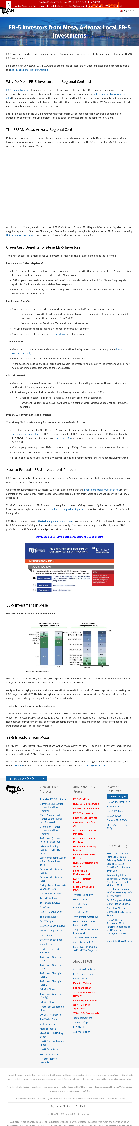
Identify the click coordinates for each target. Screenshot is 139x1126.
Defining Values (82, 983)
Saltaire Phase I (48, 1002)
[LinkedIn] (29, 778)
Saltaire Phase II (48, 989)
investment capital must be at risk (102, 489)
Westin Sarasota (49, 1053)
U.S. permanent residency (20, 235)
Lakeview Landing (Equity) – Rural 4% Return (50, 850)
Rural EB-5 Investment (86, 803)
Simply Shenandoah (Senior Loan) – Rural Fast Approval (51, 819)
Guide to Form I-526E (84, 942)
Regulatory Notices (61, 1106)
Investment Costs (83, 912)
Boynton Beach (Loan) (51, 939)
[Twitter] (33, 778)
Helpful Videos (115, 811)
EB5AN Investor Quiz (118, 801)
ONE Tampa (46, 921)
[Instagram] (38, 778)
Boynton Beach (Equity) (52, 925)
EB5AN (19, 765)
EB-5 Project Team (83, 973)
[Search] (8, 4)
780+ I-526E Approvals (86, 1013)
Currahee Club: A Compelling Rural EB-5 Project (119, 912)
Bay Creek (45, 907)
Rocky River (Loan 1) (51, 930)
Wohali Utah (46, 944)
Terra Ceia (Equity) (50, 902)
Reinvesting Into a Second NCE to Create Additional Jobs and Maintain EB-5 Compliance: (120, 885)
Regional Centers (82, 1017)
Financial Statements (85, 817)
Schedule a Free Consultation (103, 4)
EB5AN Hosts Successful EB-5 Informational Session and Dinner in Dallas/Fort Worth (118, 926)
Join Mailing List (81, 1031)
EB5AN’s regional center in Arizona (29, 69)
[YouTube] (43, 778)
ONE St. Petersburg (50, 1014)
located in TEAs (62, 438)
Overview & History (84, 969)
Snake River (46, 935)
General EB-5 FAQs (117, 820)
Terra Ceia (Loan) (49, 898)
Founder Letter (82, 987)
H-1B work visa (58, 333)
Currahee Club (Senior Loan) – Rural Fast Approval (51, 807)
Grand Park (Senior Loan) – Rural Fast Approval (50, 830)
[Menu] (4, 10)
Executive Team (81, 978)
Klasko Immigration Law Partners (55, 521)
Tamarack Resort (49, 916)
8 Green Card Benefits (85, 937)
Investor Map (80, 1022)
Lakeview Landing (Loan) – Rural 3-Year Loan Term (53, 861)
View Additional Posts (119, 941)
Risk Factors (82, 1106)
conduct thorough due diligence (66, 509)
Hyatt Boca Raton (49, 1049)
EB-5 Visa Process (83, 799)
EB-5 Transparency (84, 813)
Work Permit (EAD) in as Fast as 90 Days (61, 6)
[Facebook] (24, 778)
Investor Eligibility (83, 894)
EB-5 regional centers (17, 89)
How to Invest (80, 899)
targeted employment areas (27, 433)
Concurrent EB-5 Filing (86, 808)
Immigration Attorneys (85, 916)
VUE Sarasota (47, 1023)
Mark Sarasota (48, 1028)
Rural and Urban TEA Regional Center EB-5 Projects (64, 2)
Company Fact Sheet (85, 1000)
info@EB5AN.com (96, 765)
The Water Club (48, 1019)
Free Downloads (115, 806)
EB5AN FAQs (80, 1027)
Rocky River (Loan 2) (51, 911)
